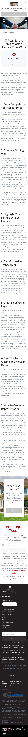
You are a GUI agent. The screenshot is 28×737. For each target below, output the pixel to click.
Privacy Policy (14, 675)
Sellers (3, 620)
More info (10, 730)
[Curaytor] (9, 605)
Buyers (4, 617)
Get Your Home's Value (8, 622)
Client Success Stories (8, 611)
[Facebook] (3, 597)
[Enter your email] (15, 545)
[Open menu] (26, 20)
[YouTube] (6, 597)
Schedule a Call (6, 625)
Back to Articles (8, 32)
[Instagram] (9, 597)
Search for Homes (7, 614)
